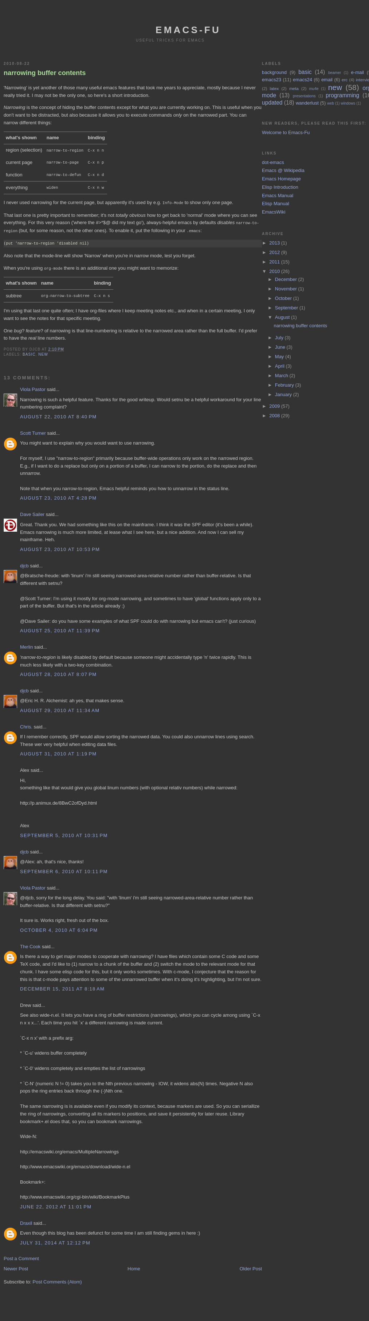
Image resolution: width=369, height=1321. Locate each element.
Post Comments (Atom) (57, 1278)
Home (133, 1265)
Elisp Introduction (280, 187)
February (285, 385)
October (284, 298)
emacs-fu (188, 29)
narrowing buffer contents (45, 73)
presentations (304, 96)
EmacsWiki (273, 212)
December (286, 279)
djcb (24, 562)
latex (274, 88)
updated (272, 102)
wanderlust (307, 103)
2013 (275, 243)
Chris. (26, 723)
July (280, 337)
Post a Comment (21, 1255)
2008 (275, 415)
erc (345, 79)
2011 (275, 262)
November (286, 289)
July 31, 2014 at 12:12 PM (55, 1239)
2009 (275, 406)
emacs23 (271, 79)
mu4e (313, 89)
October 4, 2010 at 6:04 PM (59, 927)
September (287, 307)
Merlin (26, 643)
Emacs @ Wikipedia (283, 170)
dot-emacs (273, 162)
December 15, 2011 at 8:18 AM (62, 985)
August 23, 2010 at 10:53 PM (60, 546)
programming (342, 95)
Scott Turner (33, 430)
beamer (334, 73)
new (43, 351)
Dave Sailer (32, 511)
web (330, 103)
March (282, 375)
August (283, 317)
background (274, 72)
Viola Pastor (33, 386)
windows (348, 103)
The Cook (30, 943)
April (280, 366)
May (280, 356)
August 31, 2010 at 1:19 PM (58, 750)
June (281, 347)
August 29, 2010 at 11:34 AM (59, 707)
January (284, 394)
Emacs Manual (277, 195)
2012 (275, 252)
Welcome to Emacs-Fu (286, 132)
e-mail (357, 72)
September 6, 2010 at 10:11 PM (64, 868)
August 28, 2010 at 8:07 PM (58, 671)
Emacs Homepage (281, 178)
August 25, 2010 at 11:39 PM (60, 627)
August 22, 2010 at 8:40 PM (58, 413)
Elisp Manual (275, 203)
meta (294, 88)
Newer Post (16, 1265)
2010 (275, 271)
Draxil (26, 1220)
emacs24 (302, 79)
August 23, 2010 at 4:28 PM (58, 494)
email (327, 79)
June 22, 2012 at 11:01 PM (55, 1203)
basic (29, 351)
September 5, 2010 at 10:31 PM (64, 832)
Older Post (251, 1265)
